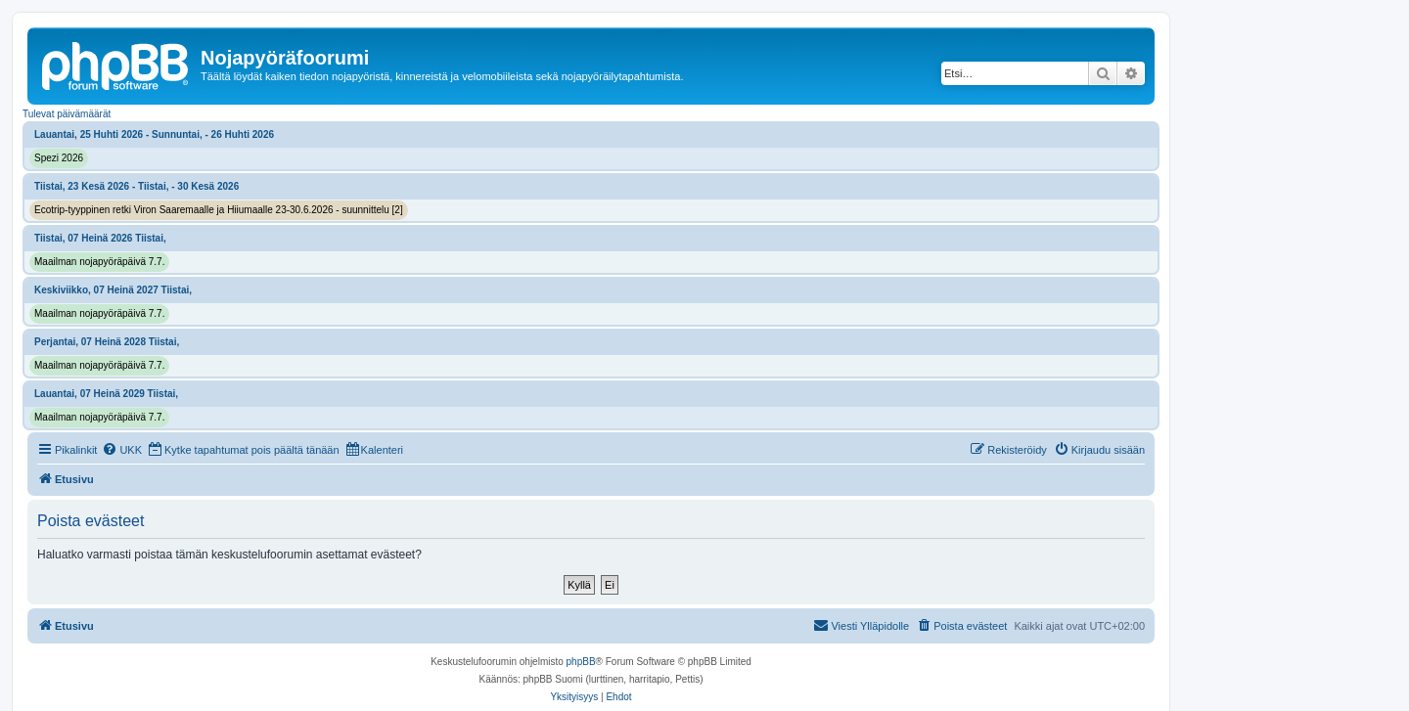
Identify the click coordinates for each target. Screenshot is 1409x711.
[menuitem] (122, 450)
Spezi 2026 (58, 158)
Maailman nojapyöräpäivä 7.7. (99, 261)
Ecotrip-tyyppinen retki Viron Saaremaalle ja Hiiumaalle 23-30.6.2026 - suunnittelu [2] (218, 209)
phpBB (581, 661)
